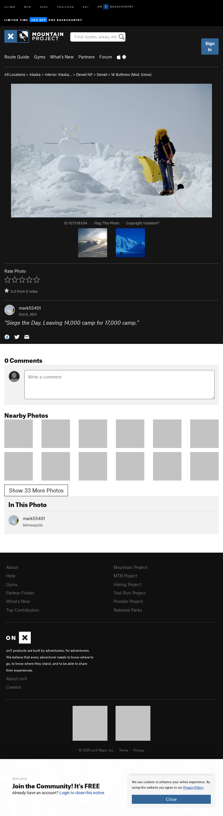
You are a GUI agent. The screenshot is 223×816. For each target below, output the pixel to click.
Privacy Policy (193, 788)
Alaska (35, 74)
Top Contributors (22, 610)
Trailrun (65, 6)
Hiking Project (127, 584)
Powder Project (128, 601)
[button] (7, 336)
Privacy (138, 750)
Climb (9, 6)
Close (171, 799)
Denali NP (84, 74)
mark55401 (30, 307)
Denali (102, 74)
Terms (123, 750)
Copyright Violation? (142, 223)
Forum (105, 56)
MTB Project (125, 575)
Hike (44, 6)
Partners (86, 56)
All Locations (14, 74)
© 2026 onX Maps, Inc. (96, 750)
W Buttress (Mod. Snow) (131, 74)
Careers (13, 687)
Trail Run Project (130, 592)
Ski (86, 6)
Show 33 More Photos (36, 490)
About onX (16, 678)
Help (10, 575)
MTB (27, 6)
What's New (62, 56)
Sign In (210, 46)
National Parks (128, 610)
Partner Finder (20, 592)
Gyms (39, 56)
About (12, 567)
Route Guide (16, 56)
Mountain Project (130, 567)
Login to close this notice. (82, 792)
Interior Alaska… (58, 74)
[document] (171, 791)
